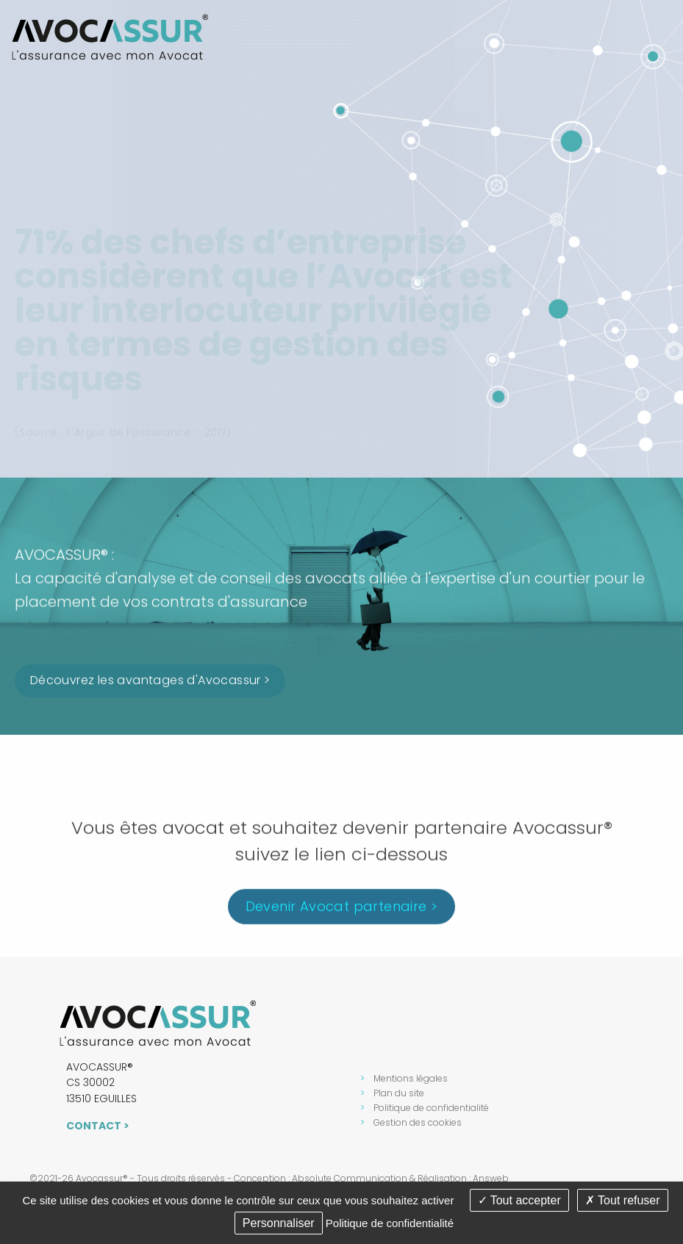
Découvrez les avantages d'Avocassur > (150, 682)
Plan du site (398, 1093)
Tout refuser (622, 1200)
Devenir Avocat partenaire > (342, 911)
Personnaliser (279, 1223)
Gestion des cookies (417, 1122)
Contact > (97, 1125)
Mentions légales (410, 1078)
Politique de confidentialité (431, 1107)
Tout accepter (519, 1200)
